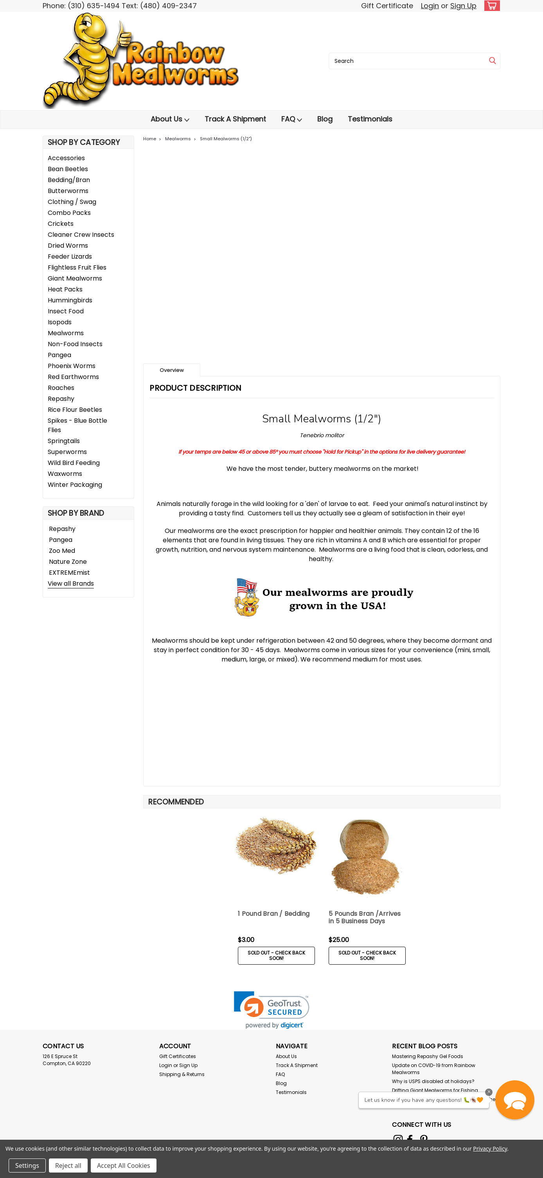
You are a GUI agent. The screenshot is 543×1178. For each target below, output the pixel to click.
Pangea (59, 354)
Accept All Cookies (123, 1165)
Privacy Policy (490, 1148)
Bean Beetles (68, 168)
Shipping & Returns (182, 1074)
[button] (514, 1099)
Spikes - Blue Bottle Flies (77, 425)
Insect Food (66, 311)
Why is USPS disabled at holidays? (433, 1081)
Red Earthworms (73, 376)
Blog (325, 119)
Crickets (61, 223)
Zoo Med (62, 550)
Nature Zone (68, 561)
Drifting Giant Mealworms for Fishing (435, 1090)
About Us (170, 119)
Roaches (61, 387)
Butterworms (68, 190)
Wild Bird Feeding (74, 462)
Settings (27, 1165)
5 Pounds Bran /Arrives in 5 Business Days (365, 918)
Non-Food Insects (75, 344)
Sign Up (463, 6)
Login (430, 6)
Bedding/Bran (69, 179)
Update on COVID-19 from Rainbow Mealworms (433, 1069)
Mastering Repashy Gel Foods (427, 1056)
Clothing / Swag (72, 201)
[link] (271, 1010)
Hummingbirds (70, 300)
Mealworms (66, 333)
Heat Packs (65, 289)
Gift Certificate (387, 6)
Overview (172, 370)
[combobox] (414, 61)
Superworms (67, 451)
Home (149, 139)
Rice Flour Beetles (75, 409)
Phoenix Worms (71, 365)
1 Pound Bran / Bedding (274, 914)
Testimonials (370, 119)
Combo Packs (69, 212)
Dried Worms (68, 245)
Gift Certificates (177, 1056)
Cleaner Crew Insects (81, 234)
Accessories (66, 158)
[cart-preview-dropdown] (490, 5)
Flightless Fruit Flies (77, 267)
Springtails (64, 440)
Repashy (61, 398)
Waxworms (65, 473)
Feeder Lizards (70, 256)
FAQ (291, 119)
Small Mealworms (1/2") (226, 139)
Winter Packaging (75, 484)
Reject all (68, 1165)
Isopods (60, 322)
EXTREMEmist (69, 572)
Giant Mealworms (75, 278)
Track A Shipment (235, 119)
